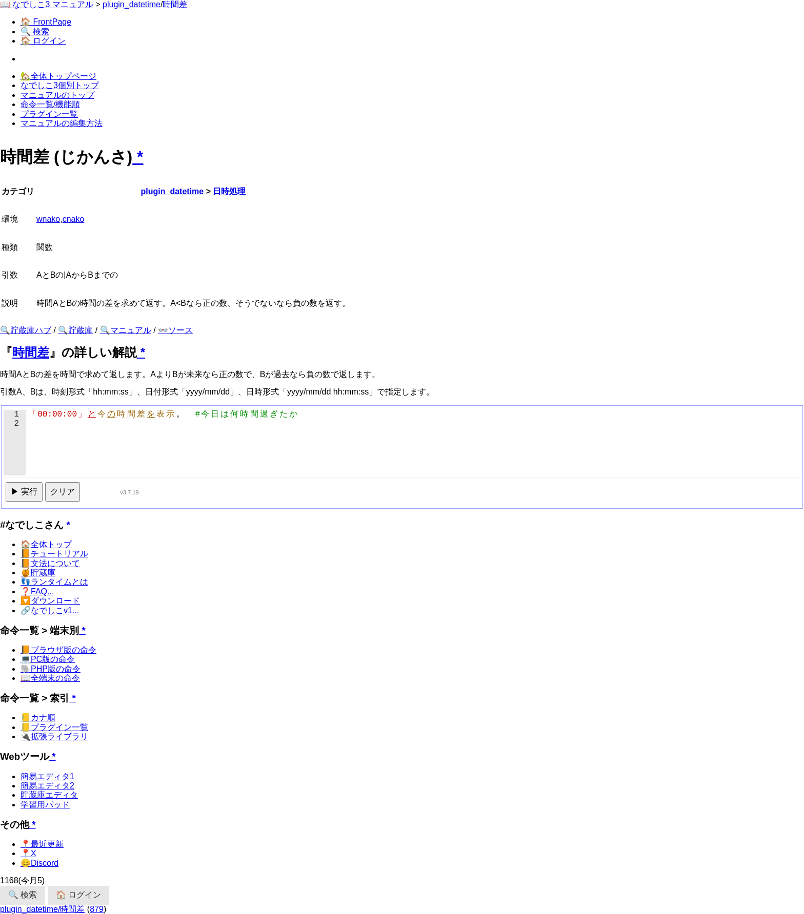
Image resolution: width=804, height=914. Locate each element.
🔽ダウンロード (50, 600)
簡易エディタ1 (47, 776)
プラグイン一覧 (49, 114)
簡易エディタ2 (47, 785)
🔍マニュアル (125, 330)
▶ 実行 (24, 491)
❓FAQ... (37, 591)
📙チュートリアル (54, 553)
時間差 (175, 4)
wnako (48, 219)
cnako (74, 219)
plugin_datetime (131, 4)
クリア (62, 491)
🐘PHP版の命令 (51, 668)
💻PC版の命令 (48, 659)
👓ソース (175, 330)
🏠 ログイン (43, 40)
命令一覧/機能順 (50, 104)
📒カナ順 (38, 717)
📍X (28, 853)
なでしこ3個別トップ (60, 85)
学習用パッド (45, 804)
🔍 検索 (35, 31)
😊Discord (39, 863)
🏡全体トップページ (58, 76)
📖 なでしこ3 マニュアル (46, 4)
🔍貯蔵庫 (75, 330)
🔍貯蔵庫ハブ (25, 330)
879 (97, 909)
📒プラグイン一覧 (54, 727)
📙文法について (50, 563)
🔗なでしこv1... (50, 610)
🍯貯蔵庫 (38, 572)
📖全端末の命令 (50, 678)
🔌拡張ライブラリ (54, 736)
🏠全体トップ (46, 544)
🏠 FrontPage (46, 21)
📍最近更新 (42, 844)
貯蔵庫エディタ (49, 795)
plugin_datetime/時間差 (42, 909)
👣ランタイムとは (54, 581)
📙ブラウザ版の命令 (58, 650)
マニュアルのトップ (57, 95)
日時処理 (229, 191)
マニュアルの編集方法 (62, 123)
